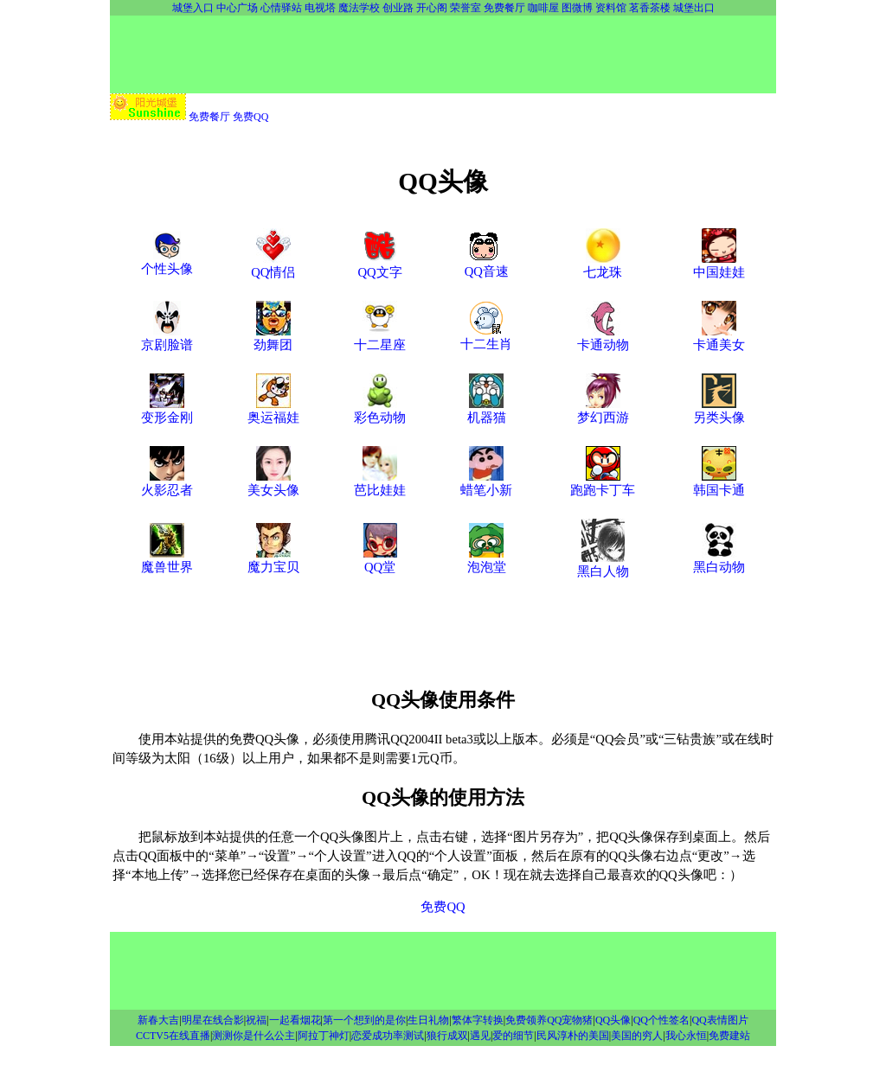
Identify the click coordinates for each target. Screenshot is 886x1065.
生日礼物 (428, 1020)
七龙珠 (602, 265)
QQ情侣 (273, 265)
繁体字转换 (478, 1020)
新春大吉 (158, 1020)
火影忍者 (167, 483)
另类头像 (719, 410)
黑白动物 (719, 560)
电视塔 (320, 8)
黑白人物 (603, 564)
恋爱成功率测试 (387, 1036)
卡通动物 (603, 338)
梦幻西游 (603, 410)
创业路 (398, 8)
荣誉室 (465, 8)
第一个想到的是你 (364, 1020)
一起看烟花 (295, 1020)
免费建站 (729, 1036)
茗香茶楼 (650, 8)
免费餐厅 (504, 8)
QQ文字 (379, 265)
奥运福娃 (273, 410)
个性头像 (167, 262)
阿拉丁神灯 (324, 1036)
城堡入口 (193, 8)
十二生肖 (486, 337)
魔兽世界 (167, 560)
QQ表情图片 (719, 1020)
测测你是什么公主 (253, 1036)
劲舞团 (273, 338)
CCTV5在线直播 (173, 1036)
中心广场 (237, 8)
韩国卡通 (719, 483)
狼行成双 (447, 1036)
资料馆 (610, 8)
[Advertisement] (443, 54)
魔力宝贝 (273, 560)
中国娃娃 (719, 265)
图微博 (577, 8)
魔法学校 (359, 8)
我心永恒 (686, 1036)
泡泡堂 (486, 560)
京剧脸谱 (167, 338)
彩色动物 (380, 410)
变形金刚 (167, 410)
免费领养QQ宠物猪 (549, 1020)
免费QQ (250, 117)
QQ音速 (487, 264)
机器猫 (486, 410)
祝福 (256, 1020)
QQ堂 (380, 560)
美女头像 (273, 483)
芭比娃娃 (380, 483)
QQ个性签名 (661, 1020)
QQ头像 (613, 1020)
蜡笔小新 (486, 483)
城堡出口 (694, 8)
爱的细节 (513, 1036)
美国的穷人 (637, 1036)
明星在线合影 (213, 1020)
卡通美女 (719, 338)
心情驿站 (281, 8)
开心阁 (431, 8)
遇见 (480, 1036)
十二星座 (380, 338)
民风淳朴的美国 (572, 1036)
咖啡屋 (543, 8)
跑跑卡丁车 (602, 483)
